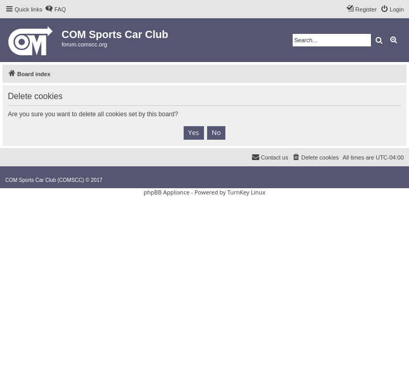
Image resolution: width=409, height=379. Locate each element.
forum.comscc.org (84, 44)
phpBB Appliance (166, 192)
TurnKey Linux (246, 192)
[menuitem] (55, 9)
